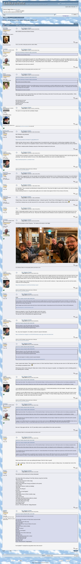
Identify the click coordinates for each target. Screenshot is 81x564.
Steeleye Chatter (34, 20)
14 (9, 23)
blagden (5, 510)
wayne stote (6, 130)
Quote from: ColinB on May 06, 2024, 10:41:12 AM (25, 407)
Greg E (4, 184)
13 (7, 23)
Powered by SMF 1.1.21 (34, 560)
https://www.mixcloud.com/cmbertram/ (22, 291)
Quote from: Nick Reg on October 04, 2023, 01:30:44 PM (26, 52)
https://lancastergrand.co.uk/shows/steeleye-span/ (27, 285)
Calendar (13, 17)
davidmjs (5, 49)
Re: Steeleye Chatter (26, 28)
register (18, 9)
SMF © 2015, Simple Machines (45, 560)
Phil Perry (5, 172)
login (15, 9)
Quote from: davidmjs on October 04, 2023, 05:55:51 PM (26, 77)
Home (6, 17)
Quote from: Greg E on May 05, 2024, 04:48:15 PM (25, 323)
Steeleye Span (27, 20)
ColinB (4, 152)
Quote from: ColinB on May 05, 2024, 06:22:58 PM (25, 346)
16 (12, 23)
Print (76, 23)
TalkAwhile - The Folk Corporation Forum (10, 20)
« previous (72, 22)
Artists (21, 20)
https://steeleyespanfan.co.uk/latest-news (25, 159)
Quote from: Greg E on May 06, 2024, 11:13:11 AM (25, 513)
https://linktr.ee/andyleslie (24, 126)
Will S (4, 73)
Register (21, 17)
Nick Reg (5, 27)
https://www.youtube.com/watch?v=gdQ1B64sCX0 (27, 139)
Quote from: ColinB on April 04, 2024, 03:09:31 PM (25, 298)
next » (76, 22)
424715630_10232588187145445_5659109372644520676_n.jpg (27, 263)
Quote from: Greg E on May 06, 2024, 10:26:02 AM (25, 379)
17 (13, 23)
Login (17, 17)
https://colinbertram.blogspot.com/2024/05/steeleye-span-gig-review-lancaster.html (34, 334)
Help (10, 17)
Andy (4, 107)
